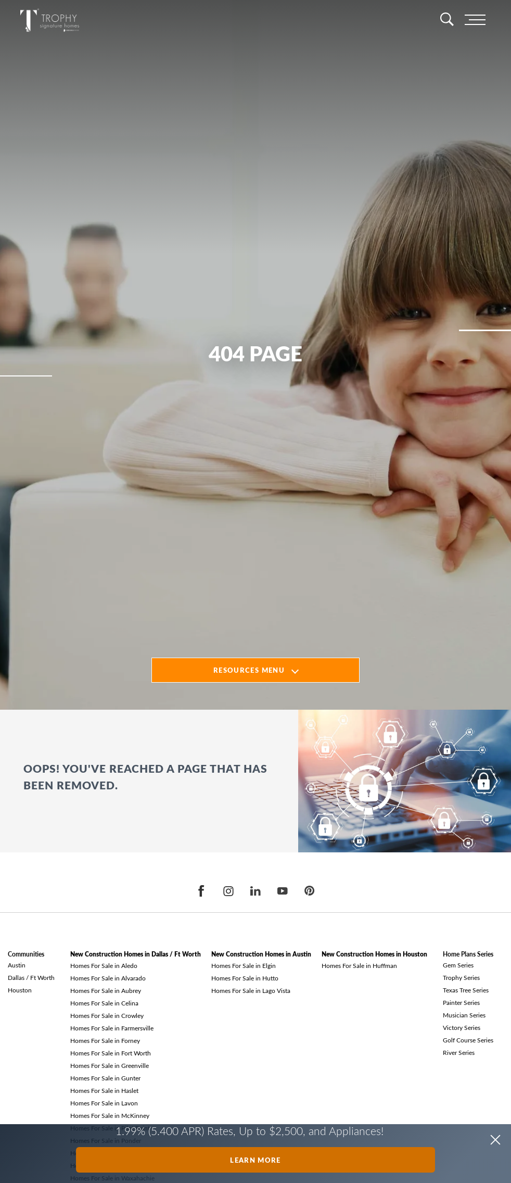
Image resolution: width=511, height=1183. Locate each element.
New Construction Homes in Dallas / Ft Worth (135, 954)
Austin (16, 965)
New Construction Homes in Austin (261, 954)
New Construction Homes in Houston (374, 954)
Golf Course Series (468, 1040)
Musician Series (464, 1015)
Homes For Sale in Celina (104, 1003)
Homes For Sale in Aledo (103, 965)
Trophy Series (461, 977)
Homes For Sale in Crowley (107, 1015)
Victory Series (461, 1027)
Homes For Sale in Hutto (244, 978)
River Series (459, 1052)
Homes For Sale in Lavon (104, 1103)
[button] (495, 1139)
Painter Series (461, 1002)
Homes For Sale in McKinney (109, 1115)
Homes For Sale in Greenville (109, 1065)
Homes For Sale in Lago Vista (250, 990)
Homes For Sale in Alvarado (108, 978)
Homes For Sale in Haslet (104, 1090)
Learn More (255, 1160)
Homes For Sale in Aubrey (105, 990)
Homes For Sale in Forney (105, 1040)
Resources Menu (249, 670)
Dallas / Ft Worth (31, 977)
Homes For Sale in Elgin (243, 965)
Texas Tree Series (466, 990)
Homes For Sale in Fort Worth (110, 1053)
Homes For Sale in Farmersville (112, 1028)
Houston (20, 990)
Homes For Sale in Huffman (359, 965)
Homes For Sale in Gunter (105, 1078)
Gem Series (458, 965)
